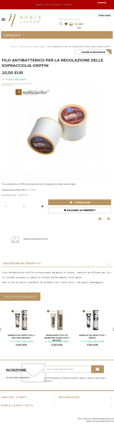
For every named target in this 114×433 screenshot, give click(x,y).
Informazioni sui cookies (88, 419)
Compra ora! (80, 202)
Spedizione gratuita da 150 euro (35, 239)
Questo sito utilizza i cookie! (53, 4)
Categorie (14, 35)
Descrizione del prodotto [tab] (22, 263)
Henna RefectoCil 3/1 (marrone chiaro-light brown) (56, 337)
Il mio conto (104, 15)
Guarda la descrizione (93, 52)
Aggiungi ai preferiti (79, 210)
